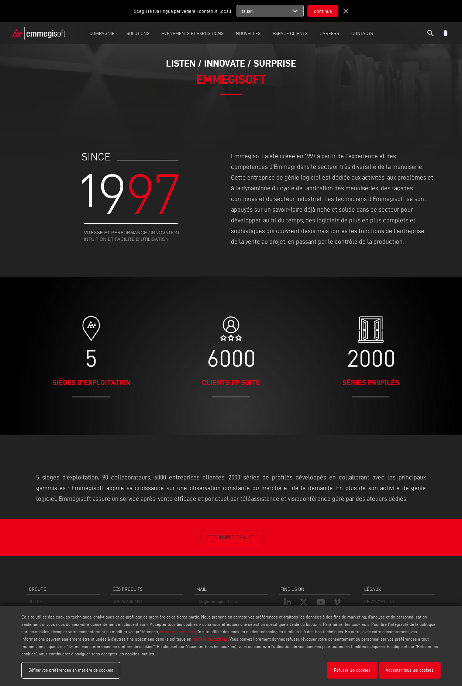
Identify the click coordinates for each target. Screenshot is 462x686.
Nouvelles (248, 33)
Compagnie (101, 33)
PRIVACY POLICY (379, 601)
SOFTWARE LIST (128, 601)
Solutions (138, 33)
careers (329, 33)
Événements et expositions (193, 33)
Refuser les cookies (352, 670)
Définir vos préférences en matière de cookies (70, 670)
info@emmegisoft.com (217, 601)
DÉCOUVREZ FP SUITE (231, 537)
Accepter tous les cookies (410, 670)
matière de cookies (177, 631)
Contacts (362, 33)
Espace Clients (290, 33)
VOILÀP (35, 601)
